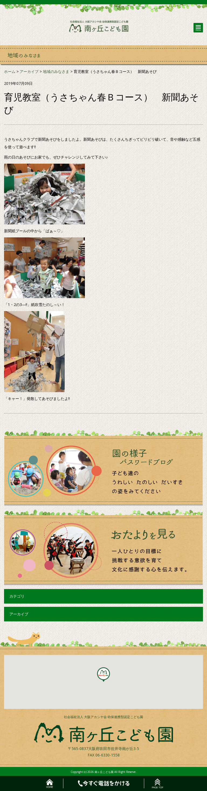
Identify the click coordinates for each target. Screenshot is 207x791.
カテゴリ (17, 596)
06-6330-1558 (107, 755)
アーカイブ (18, 614)
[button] (103, 674)
